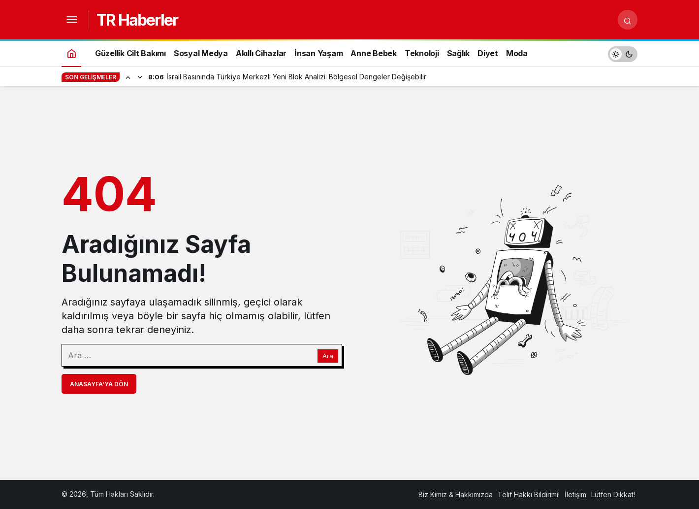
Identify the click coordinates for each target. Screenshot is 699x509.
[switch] (622, 53)
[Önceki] (128, 77)
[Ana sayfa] (71, 53)
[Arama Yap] (627, 20)
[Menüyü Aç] (71, 20)
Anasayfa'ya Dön (99, 384)
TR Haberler (137, 20)
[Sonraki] (140, 77)
